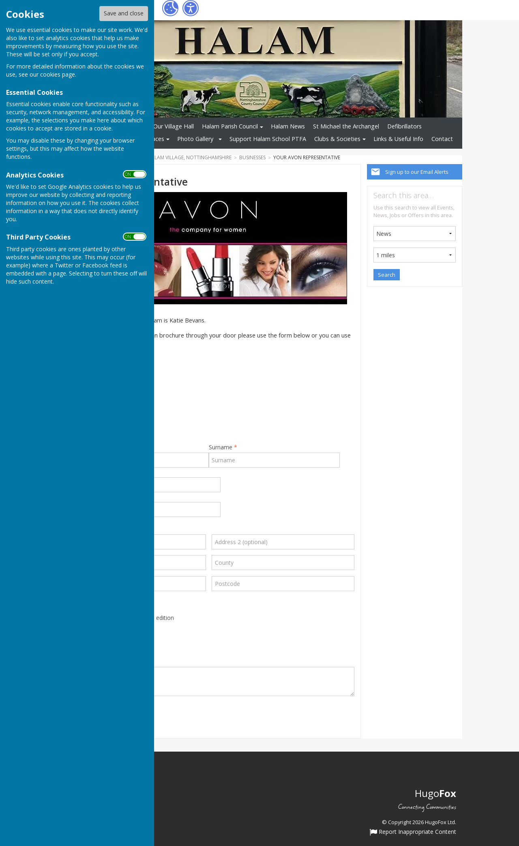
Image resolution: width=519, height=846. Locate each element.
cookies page (57, 74)
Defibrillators (404, 126)
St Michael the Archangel (346, 126)
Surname (223, 447)
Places (155, 139)
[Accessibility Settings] (190, 8)
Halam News (288, 126)
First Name (124, 447)
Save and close (124, 13)
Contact (442, 139)
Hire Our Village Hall (167, 126)
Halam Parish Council (230, 126)
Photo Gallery (195, 139)
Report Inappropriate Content (413, 832)
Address (73, 529)
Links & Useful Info (398, 139)
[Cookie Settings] (170, 8)
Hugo (435, 793)
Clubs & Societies (337, 139)
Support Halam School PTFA (267, 139)
